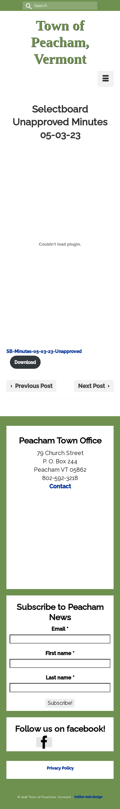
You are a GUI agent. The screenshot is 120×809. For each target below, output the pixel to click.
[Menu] (106, 79)
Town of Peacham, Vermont (60, 42)
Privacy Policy (60, 768)
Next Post (91, 386)
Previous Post (33, 386)
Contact (60, 486)
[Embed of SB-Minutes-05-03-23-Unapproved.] (60, 244)
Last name (60, 678)
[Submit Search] (27, 6)
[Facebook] (44, 742)
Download (25, 362)
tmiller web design (88, 797)
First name (60, 653)
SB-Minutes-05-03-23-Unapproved (44, 351)
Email (60, 629)
